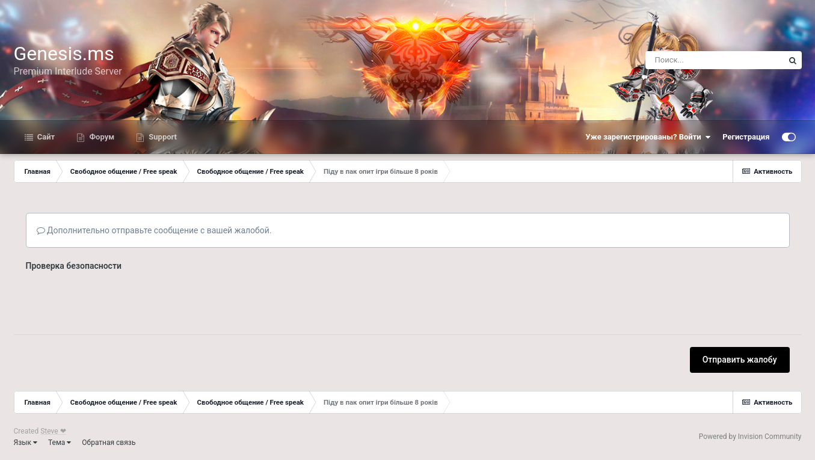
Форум (100, 136)
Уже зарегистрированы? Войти (648, 137)
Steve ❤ (53, 431)
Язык (26, 442)
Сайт (45, 136)
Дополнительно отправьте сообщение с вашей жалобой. (154, 230)
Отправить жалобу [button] (740, 359)
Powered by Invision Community (750, 436)
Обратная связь (108, 442)
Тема (59, 442)
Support (162, 136)
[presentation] (117, 298)
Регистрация (745, 136)
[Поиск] (714, 60)
